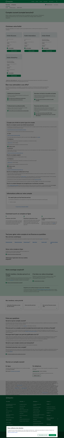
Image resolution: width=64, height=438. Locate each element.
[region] (32, 431)
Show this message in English (12, 432)
